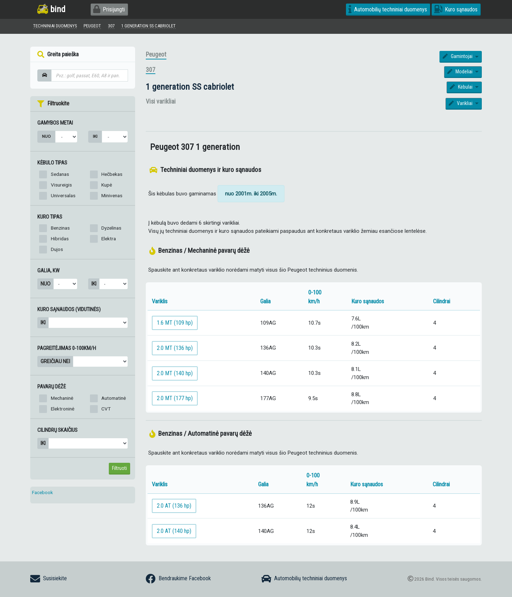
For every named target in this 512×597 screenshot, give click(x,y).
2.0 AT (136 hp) (174, 507)
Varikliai (461, 105)
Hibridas (60, 240)
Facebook (42, 494)
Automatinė (113, 400)
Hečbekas (111, 175)
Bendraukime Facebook (178, 579)
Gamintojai (458, 58)
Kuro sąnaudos (456, 9)
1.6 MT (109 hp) (175, 324)
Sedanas (60, 175)
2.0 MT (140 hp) (175, 374)
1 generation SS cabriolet (190, 88)
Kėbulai (462, 88)
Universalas (63, 197)
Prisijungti (109, 9)
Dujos (57, 251)
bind (51, 9)
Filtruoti (119, 469)
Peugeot (156, 56)
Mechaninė (62, 400)
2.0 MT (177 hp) (175, 400)
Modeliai (460, 73)
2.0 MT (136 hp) (175, 349)
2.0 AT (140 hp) (174, 532)
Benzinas (60, 229)
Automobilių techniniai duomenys (387, 9)
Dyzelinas (111, 229)
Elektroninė (62, 410)
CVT (106, 410)
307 (150, 71)
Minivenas (111, 197)
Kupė (106, 186)
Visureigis (61, 186)
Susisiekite (48, 579)
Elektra (108, 240)
